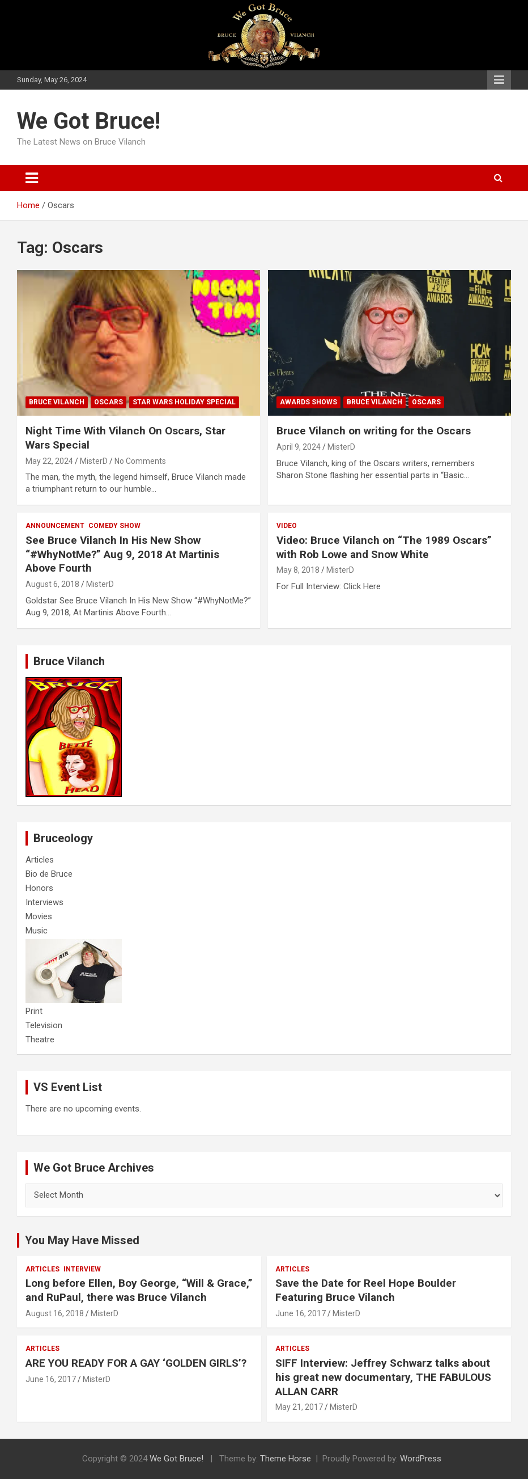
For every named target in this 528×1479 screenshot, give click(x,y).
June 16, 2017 (300, 1313)
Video (286, 526)
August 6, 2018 (52, 584)
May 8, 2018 (298, 569)
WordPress (420, 1458)
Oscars (108, 402)
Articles (39, 860)
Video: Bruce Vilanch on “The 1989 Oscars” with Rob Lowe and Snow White (384, 547)
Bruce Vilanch (56, 402)
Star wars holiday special (184, 402)
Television (43, 1025)
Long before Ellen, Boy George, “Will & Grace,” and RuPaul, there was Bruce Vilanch (139, 1290)
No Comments (140, 461)
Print (33, 1011)
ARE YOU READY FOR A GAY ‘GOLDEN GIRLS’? (135, 1363)
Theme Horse (285, 1458)
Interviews (44, 902)
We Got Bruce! (88, 121)
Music (36, 931)
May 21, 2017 (299, 1407)
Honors (39, 888)
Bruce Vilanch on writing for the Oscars (373, 430)
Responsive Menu (499, 80)
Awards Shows (308, 402)
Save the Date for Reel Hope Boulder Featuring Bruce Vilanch (365, 1290)
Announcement (54, 526)
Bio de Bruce (49, 874)
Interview (82, 1269)
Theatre (39, 1039)
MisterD (94, 461)
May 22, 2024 (49, 461)
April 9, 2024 (298, 446)
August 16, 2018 (54, 1313)
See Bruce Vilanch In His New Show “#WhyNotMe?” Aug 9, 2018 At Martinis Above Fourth (122, 554)
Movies (38, 916)
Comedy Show (114, 526)
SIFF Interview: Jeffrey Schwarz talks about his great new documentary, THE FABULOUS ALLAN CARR (383, 1377)
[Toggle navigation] (31, 178)
